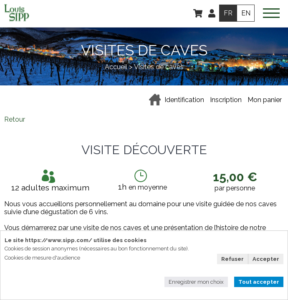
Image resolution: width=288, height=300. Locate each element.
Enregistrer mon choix (196, 282)
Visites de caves (159, 67)
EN (245, 13)
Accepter (266, 259)
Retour (14, 119)
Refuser (232, 259)
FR (228, 13)
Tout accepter (258, 282)
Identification (184, 100)
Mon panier (265, 100)
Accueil (116, 67)
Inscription (226, 100)
